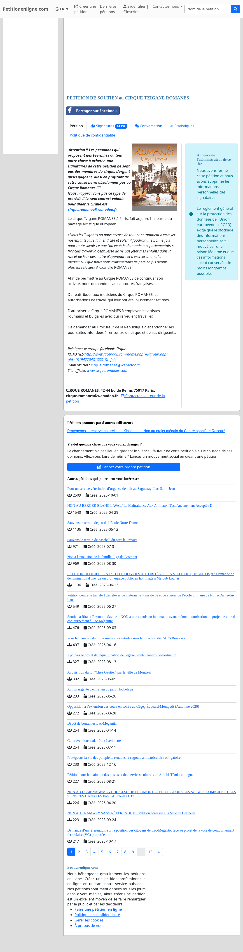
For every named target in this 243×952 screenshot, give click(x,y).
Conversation (148, 125)
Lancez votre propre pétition (123, 466)
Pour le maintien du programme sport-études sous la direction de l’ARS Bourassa (126, 638)
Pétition (76, 125)
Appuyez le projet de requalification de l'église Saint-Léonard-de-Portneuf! (121, 655)
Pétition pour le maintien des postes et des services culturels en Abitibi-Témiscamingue (130, 775)
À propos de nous (89, 925)
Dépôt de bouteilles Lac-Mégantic (92, 723)
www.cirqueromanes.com (107, 370)
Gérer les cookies (89, 920)
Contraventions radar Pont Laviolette (94, 740)
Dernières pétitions (108, 9)
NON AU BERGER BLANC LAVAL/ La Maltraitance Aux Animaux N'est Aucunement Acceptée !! (139, 505)
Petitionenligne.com (25, 9)
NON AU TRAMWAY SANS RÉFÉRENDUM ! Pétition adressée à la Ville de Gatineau (131, 813)
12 (150, 851)
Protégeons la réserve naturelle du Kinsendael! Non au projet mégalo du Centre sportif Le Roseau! (146, 431)
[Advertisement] (152, 57)
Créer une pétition (85, 9)
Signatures (109, 126)
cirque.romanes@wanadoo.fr (115, 365)
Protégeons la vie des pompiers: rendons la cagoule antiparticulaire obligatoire (124, 757)
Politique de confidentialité (92, 135)
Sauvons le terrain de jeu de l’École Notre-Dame (102, 523)
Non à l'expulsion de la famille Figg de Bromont (102, 557)
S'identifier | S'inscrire (136, 9)
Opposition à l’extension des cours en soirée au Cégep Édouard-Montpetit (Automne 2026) (133, 706)
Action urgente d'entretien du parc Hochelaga (100, 689)
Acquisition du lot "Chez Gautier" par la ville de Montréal (109, 672)
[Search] (207, 9)
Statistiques (182, 125)
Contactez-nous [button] (166, 6)
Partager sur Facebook (91, 111)
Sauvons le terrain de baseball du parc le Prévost (102, 540)
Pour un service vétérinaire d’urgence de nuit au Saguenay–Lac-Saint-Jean (121, 488)
